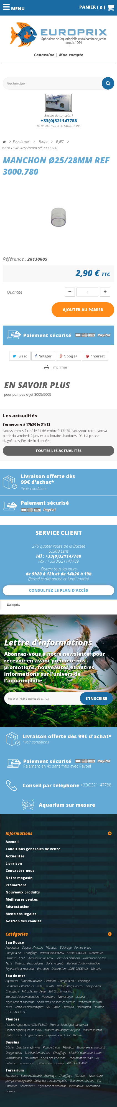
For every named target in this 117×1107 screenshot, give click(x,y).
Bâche (10, 1047)
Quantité (14, 292)
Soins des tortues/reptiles (50, 1080)
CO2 (22, 958)
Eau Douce (15, 942)
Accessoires (27, 1063)
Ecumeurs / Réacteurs (20, 986)
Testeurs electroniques (29, 963)
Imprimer (59, 367)
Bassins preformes (28, 1047)
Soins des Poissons (68, 958)
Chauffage (30, 953)
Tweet (20, 356)
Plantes (12, 1019)
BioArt (10, 1035)
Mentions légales (21, 914)
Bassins (12, 1042)
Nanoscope (65, 996)
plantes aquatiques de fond (62, 1030)
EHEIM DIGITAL (77, 953)
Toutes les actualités (58, 450)
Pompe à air (13, 953)
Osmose (11, 958)
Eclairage (66, 947)
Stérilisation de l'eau (40, 958)
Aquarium (12, 981)
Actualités (15, 856)
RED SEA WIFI (45, 986)
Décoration (59, 968)
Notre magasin (19, 877)
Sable (56, 1007)
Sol (97, 1058)
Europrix (13, 604)
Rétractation (17, 906)
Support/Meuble (32, 947)
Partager (43, 356)
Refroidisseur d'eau (52, 953)
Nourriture (96, 953)
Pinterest (95, 356)
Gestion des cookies (24, 921)
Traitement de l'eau (95, 958)
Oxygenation (14, 1052)
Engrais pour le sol (58, 1035)
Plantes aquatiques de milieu (24, 1030)
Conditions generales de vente (33, 849)
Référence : (14, 258)
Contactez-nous (20, 870)
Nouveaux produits (23, 892)
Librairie (96, 968)
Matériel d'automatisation (83, 963)
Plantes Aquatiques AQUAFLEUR (26, 1024)
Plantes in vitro (92, 1030)
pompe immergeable (19, 1080)
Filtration (51, 947)
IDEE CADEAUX (78, 968)
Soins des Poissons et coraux (56, 1002)
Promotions (16, 885)
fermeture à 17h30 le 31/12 (26, 424)
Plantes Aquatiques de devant (69, 1024)
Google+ (69, 356)
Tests (9, 963)
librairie (77, 1035)
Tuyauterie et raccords (20, 968)
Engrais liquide (34, 1035)
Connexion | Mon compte (58, 54)
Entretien (43, 968)
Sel (48, 1007)
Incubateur (76, 1086)
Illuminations (14, 1058)
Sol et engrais (55, 963)
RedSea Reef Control (70, 986)
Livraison (14, 863)
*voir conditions (34, 488)
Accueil (12, 841)
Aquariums (12, 947)
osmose (80, 996)
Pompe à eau (82, 947)
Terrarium (15, 1070)
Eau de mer (15, 975)
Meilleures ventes (22, 899)
